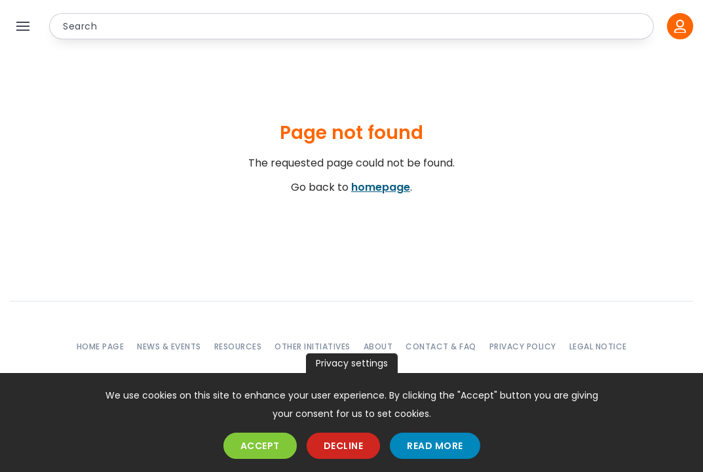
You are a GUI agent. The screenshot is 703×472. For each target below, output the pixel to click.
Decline (344, 445)
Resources (238, 346)
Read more (435, 445)
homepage (380, 187)
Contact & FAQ (441, 346)
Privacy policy (522, 346)
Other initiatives (313, 346)
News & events (169, 346)
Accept (260, 445)
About (378, 346)
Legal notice (598, 346)
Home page (100, 346)
